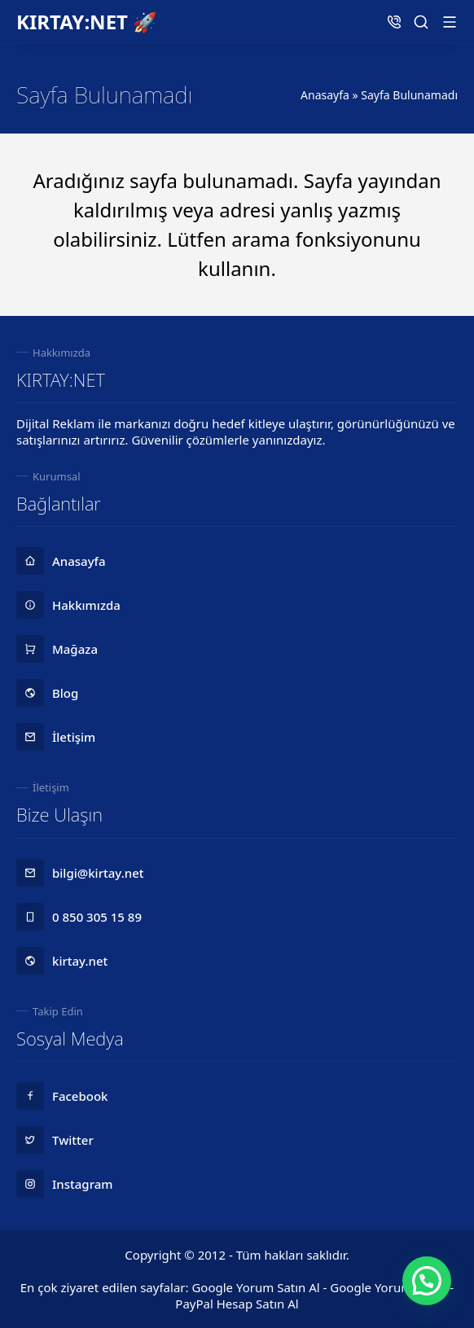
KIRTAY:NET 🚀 (86, 22)
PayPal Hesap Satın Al (236, 1303)
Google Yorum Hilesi (388, 1287)
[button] (426, 1280)
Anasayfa (325, 95)
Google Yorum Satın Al (255, 1287)
